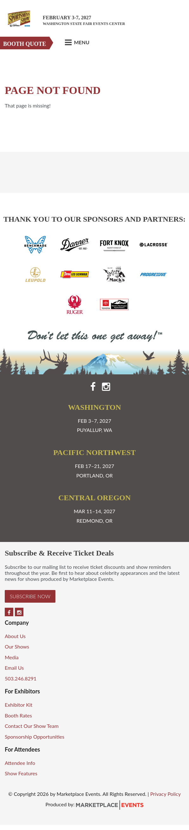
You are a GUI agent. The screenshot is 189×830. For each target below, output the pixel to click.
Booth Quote (24, 44)
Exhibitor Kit (18, 705)
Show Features (21, 773)
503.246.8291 (20, 678)
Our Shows (17, 646)
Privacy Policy (165, 794)
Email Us (14, 668)
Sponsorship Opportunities (34, 737)
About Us (15, 636)
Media (12, 657)
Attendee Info (20, 763)
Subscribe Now (30, 596)
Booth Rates (18, 715)
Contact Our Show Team (32, 726)
